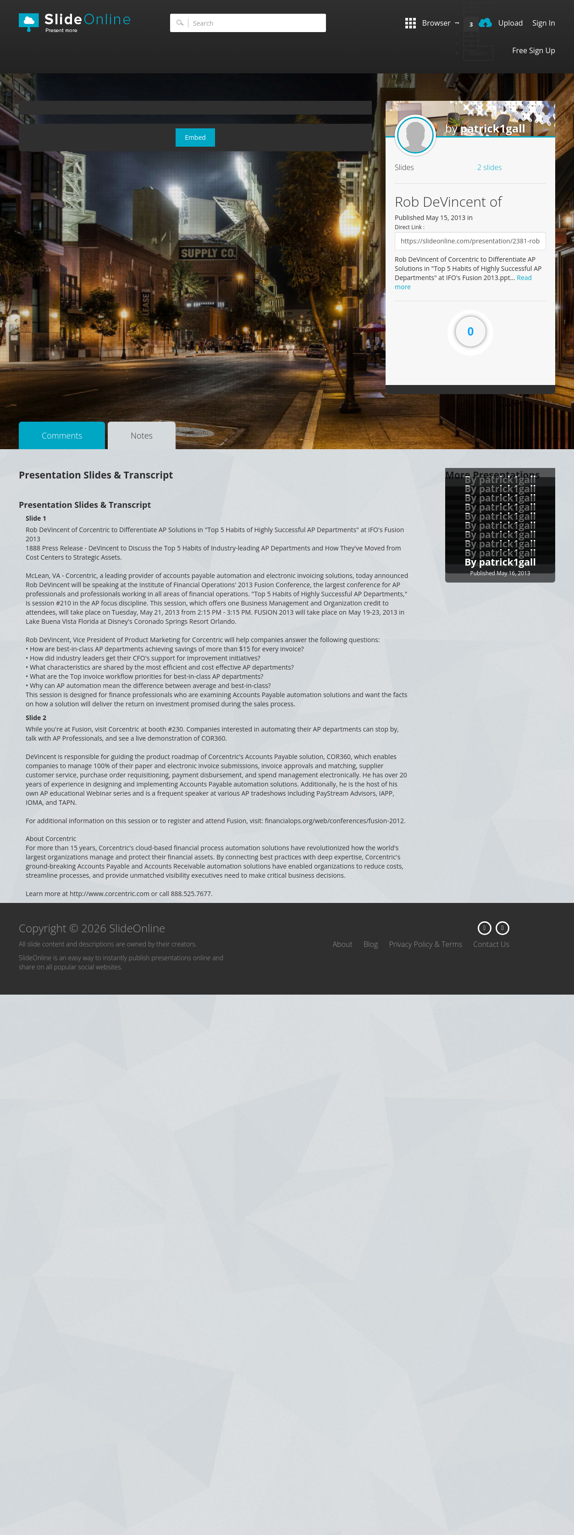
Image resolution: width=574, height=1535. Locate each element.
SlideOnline (81, 23)
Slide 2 (36, 717)
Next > (478, 53)
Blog (371, 944)
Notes (142, 435)
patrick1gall (492, 128)
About (342, 944)
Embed (195, 137)
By (471, 562)
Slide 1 (36, 518)
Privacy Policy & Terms (425, 944)
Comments (62, 435)
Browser (432, 23)
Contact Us (491, 944)
